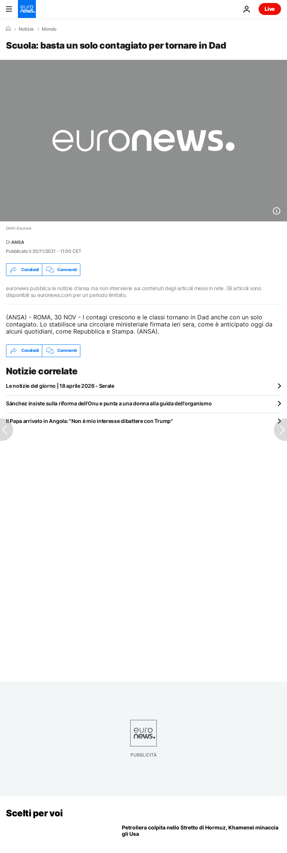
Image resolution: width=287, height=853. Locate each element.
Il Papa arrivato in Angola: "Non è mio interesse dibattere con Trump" (89, 421)
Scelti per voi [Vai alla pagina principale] (34, 813)
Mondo (49, 29)
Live (270, 9)
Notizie (26, 29)
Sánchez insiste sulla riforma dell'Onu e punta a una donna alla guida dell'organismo (109, 403)
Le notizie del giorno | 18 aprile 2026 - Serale (60, 386)
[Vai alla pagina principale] (27, 9)
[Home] (8, 28)
